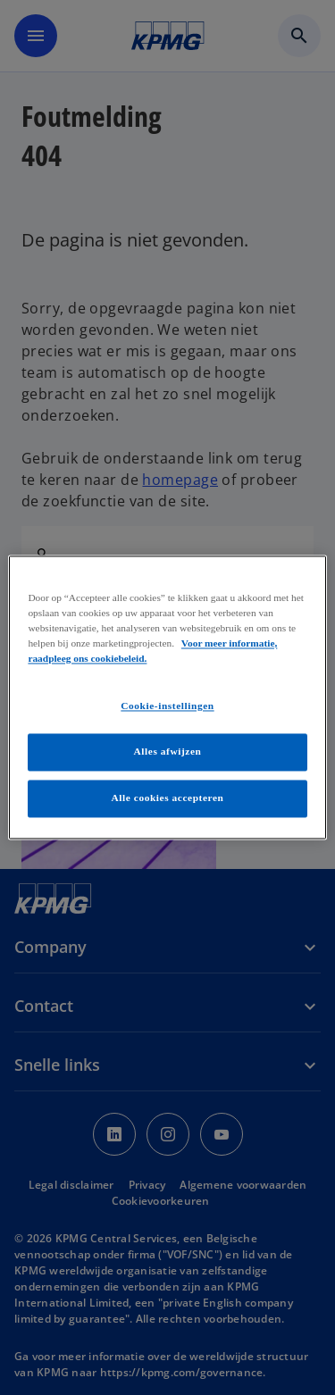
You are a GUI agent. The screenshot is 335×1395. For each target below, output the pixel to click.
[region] (167, 697)
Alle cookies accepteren (168, 798)
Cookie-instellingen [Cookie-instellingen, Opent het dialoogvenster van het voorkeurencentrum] (167, 706)
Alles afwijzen (168, 752)
